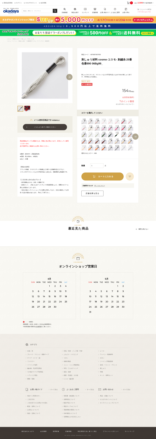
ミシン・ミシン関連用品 (71, 365)
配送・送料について (33, 406)
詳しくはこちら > (99, 185)
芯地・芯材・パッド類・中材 (73, 351)
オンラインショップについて (109, 403)
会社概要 (43, 431)
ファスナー (30, 361)
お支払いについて (33, 410)
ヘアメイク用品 (32, 375)
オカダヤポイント (31, 3)
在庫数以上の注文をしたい (72, 417)
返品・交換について (33, 413)
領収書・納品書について (71, 396)
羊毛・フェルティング (71, 368)
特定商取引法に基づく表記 (87, 431)
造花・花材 (67, 372)
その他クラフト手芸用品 (35, 372)
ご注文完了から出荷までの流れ (37, 403)
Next (69, 77)
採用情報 (56, 431)
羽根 (101, 372)
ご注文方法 (30, 399)
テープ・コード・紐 (33, 358)
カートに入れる (105, 176)
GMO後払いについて (70, 413)
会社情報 (43, 3)
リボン (66, 358)
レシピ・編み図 (69, 379)
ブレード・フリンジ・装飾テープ (38, 354)
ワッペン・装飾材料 (106, 354)
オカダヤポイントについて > (125, 104)
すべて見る (54, 389)
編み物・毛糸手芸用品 (34, 368)
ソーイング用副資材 (106, 361)
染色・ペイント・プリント (108, 365)
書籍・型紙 (30, 379)
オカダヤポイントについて (108, 399)
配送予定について (69, 403)
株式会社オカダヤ (28, 431)
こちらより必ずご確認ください (45, 127)
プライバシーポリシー (111, 431)
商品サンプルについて (71, 406)
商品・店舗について (106, 396)
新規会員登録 (8, 3)
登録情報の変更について (71, 410)
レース (102, 351)
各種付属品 (67, 361)
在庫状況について (69, 399)
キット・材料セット (106, 375)
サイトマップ (129, 431)
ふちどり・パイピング (71, 354)
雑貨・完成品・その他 (71, 375)
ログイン (19, 3)
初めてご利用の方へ (33, 396)
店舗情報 (38, 326)
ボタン (102, 358)
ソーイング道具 (32, 365)
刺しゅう (103, 368)
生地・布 (30, 351)
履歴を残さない (143, 229)
